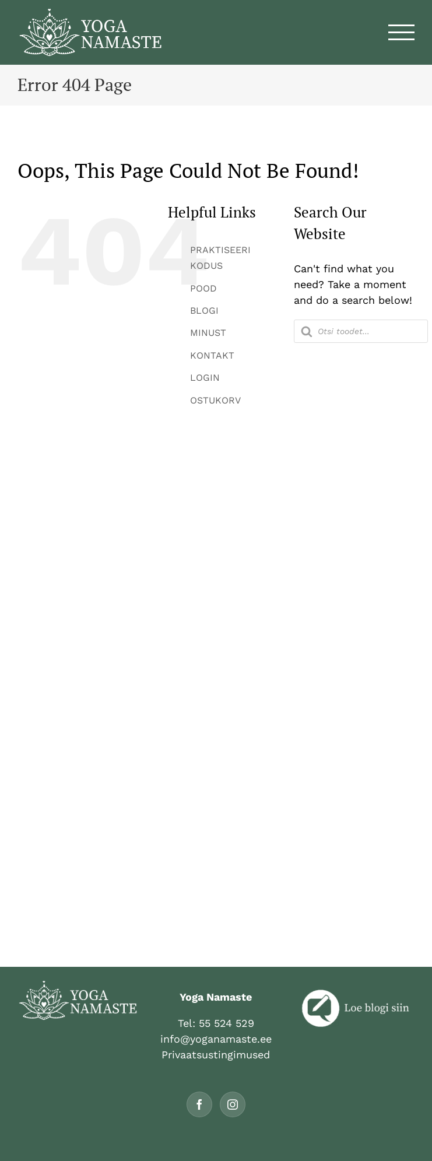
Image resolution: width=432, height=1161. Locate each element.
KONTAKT (212, 355)
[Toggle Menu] (401, 32)
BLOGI (204, 310)
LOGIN (205, 377)
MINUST (208, 332)
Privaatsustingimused (215, 1054)
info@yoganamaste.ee (216, 1039)
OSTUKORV (215, 400)
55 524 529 (226, 1023)
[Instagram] (232, 1104)
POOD (203, 288)
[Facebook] (199, 1104)
